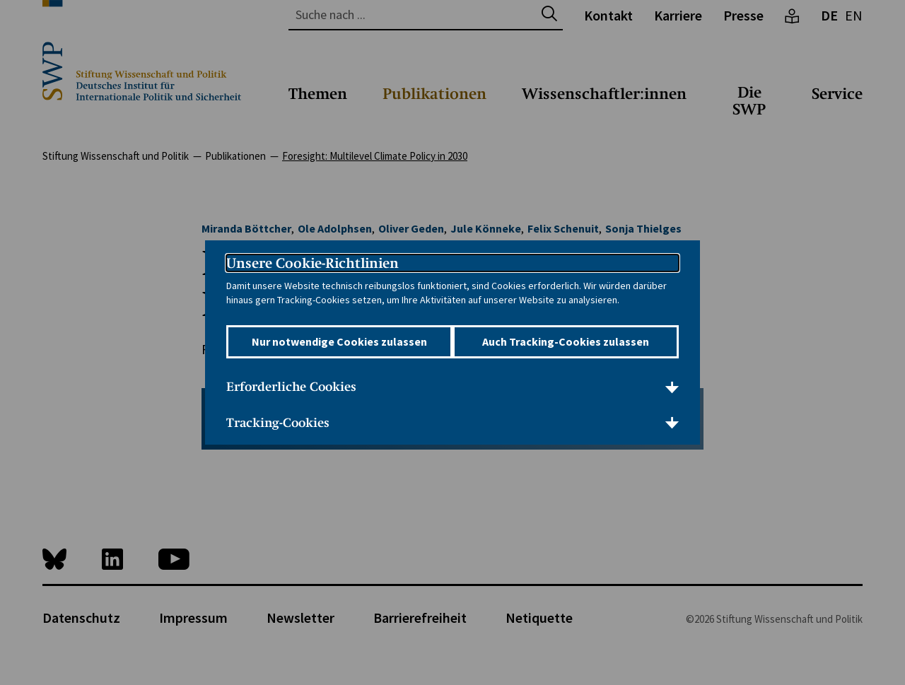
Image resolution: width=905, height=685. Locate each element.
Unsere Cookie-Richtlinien (312, 253)
